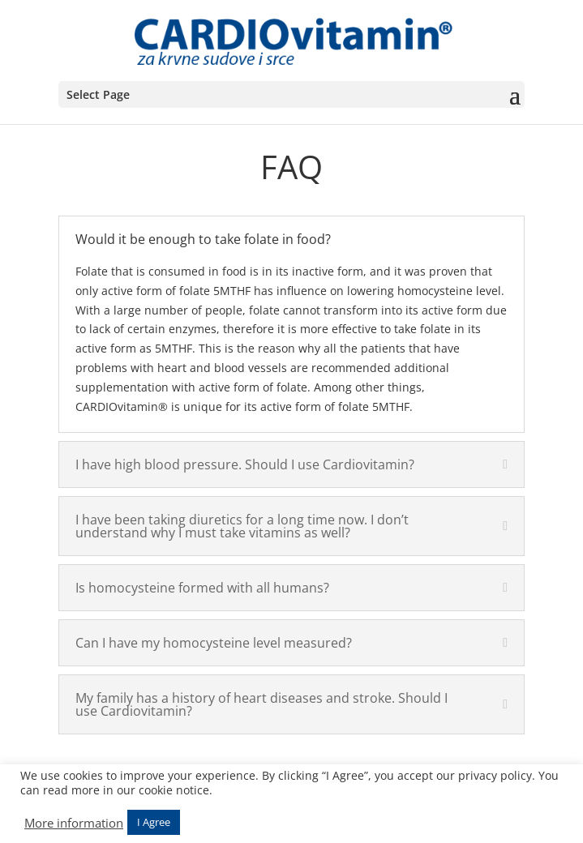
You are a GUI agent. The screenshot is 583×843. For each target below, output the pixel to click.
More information (73, 822)
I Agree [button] (153, 822)
